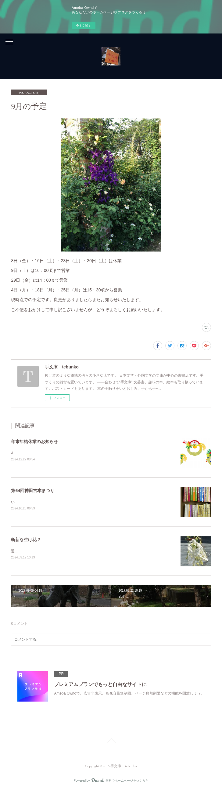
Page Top (111, 742)
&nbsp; (16, 453)
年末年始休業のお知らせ (34, 441)
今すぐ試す (83, 25)
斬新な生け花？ (26, 539)
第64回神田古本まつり (32, 490)
